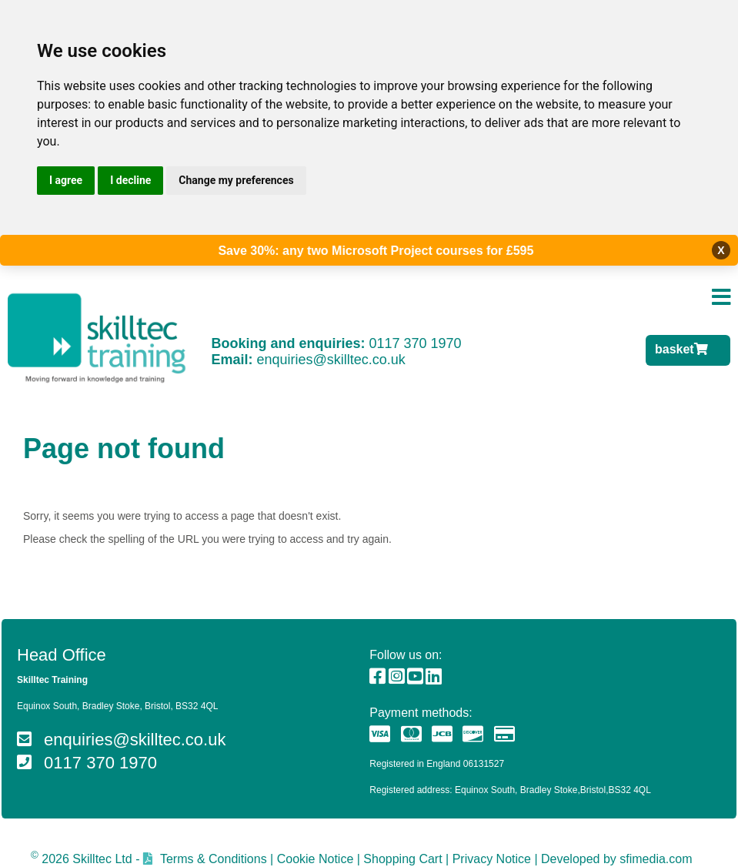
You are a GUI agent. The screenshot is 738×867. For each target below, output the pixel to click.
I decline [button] (130, 180)
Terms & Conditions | (216, 858)
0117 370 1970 (415, 343)
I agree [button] (65, 180)
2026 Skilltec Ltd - (85, 858)
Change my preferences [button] (236, 180)
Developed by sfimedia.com (617, 858)
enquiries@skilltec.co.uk (331, 359)
